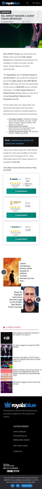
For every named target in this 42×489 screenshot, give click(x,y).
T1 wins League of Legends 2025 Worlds (20, 350)
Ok (13, 486)
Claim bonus (21, 191)
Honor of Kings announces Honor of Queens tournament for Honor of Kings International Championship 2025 (21, 375)
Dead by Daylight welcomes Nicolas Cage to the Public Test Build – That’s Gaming (15, 299)
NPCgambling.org (20, 436)
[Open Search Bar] (27, 3)
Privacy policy (26, 486)
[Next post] (38, 299)
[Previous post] (4, 272)
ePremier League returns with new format (20, 387)
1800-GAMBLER (19, 432)
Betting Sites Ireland (21, 440)
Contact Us (17, 451)
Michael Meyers (8, 22)
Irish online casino (20, 446)
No (18, 486)
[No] (39, 482)
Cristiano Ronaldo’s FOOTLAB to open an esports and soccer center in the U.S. (21, 362)
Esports (6, 12)
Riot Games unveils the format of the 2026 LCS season (20, 338)
